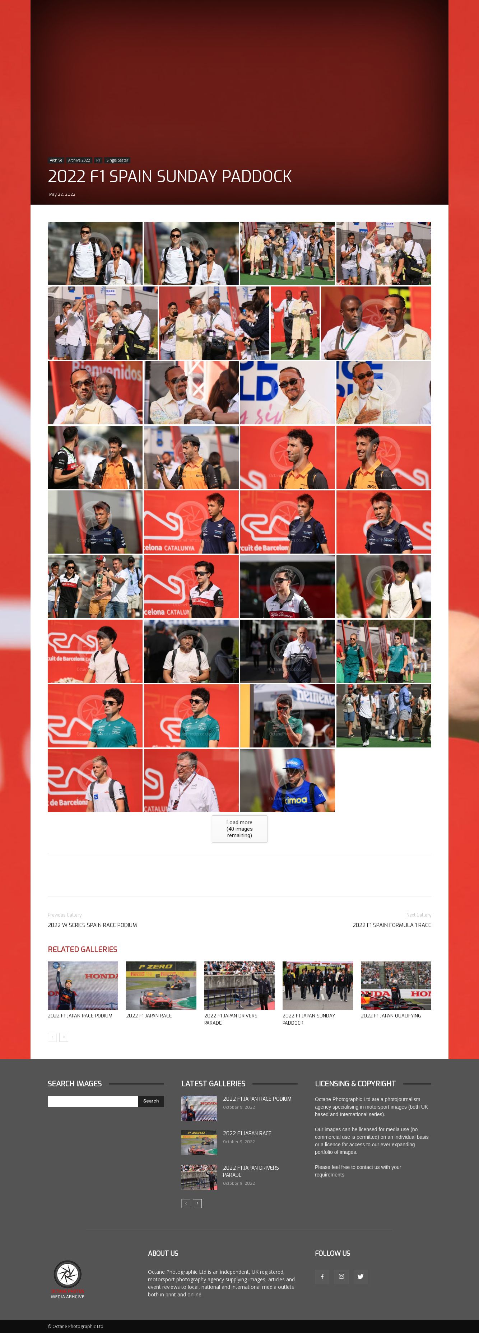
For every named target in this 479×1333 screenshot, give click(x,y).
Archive (56, 160)
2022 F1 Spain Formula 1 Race (392, 925)
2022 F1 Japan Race (149, 1016)
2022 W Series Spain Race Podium (92, 925)
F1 (98, 160)
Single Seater (117, 160)
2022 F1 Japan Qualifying (391, 1016)
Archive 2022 (79, 160)
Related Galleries (82, 950)
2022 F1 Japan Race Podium (80, 1016)
